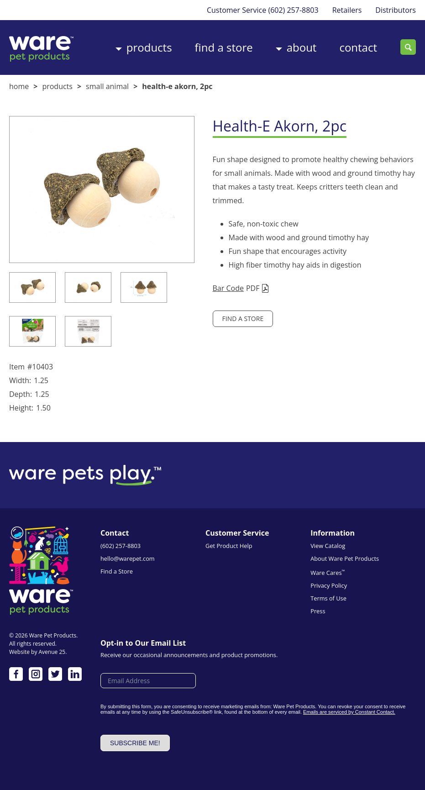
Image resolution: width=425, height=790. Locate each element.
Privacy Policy (328, 585)
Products (149, 47)
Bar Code (228, 288)
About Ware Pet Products (344, 558)
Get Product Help (228, 546)
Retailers (347, 10)
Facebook (16, 674)
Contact (358, 47)
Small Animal (107, 86)
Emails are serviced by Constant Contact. (349, 712)
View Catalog (327, 546)
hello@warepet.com (127, 558)
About (302, 47)
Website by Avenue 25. (38, 652)
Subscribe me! (135, 743)
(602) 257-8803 (293, 10)
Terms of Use (328, 598)
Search (408, 47)
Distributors (395, 10)
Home (19, 86)
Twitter (55, 674)
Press (317, 611)
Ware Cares (327, 572)
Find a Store (224, 47)
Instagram (35, 674)
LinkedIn (75, 674)
